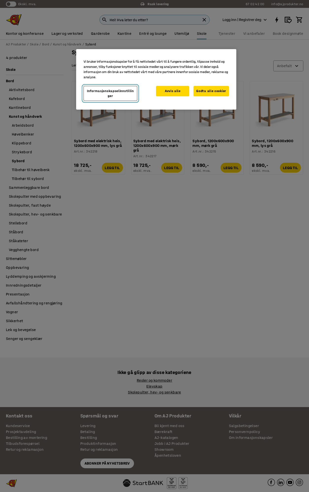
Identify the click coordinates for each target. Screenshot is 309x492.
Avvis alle (173, 91)
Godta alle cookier (211, 91)
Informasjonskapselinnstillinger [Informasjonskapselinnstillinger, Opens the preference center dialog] (110, 93)
